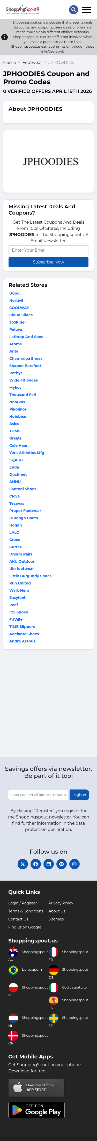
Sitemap (56, 919)
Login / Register (22, 903)
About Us (57, 911)
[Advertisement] (48, 704)
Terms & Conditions (25, 911)
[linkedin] (48, 864)
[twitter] (23, 864)
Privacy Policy (61, 903)
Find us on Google (24, 927)
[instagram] (74, 864)
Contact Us (18, 919)
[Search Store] (73, 9)
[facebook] (36, 864)
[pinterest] (61, 864)
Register (79, 795)
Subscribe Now (48, 262)
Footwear (32, 62)
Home (9, 62)
